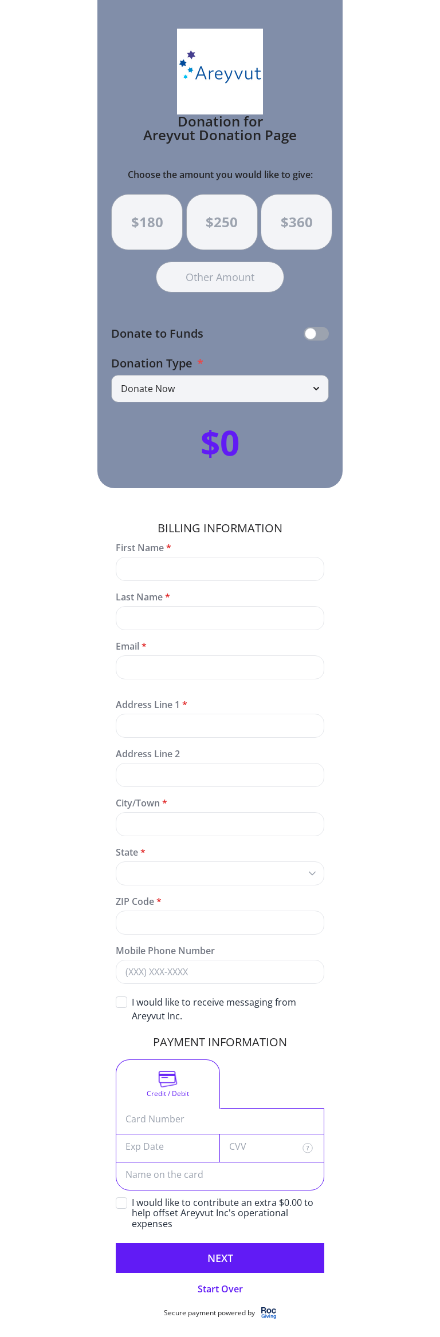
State (131, 852)
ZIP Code (135, 901)
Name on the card (164, 1174)
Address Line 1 (148, 704)
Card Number (154, 1119)
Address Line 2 (148, 753)
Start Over (220, 1289)
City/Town (138, 803)
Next (220, 1258)
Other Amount (220, 277)
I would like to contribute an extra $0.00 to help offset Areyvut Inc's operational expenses (222, 1213)
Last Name (139, 597)
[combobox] (208, 873)
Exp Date (144, 1146)
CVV (237, 1146)
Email (127, 646)
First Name (140, 547)
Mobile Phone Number (165, 950)
